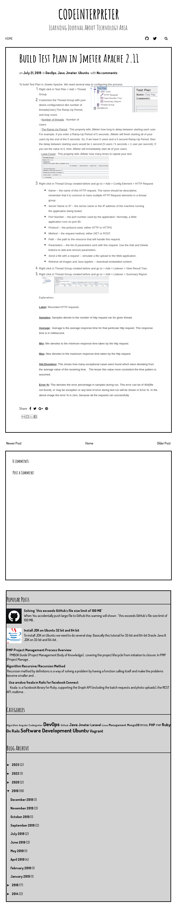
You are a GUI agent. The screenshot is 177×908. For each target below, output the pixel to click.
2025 (16, 765)
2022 (16, 773)
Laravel (95, 725)
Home (9, 38)
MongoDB (133, 725)
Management (117, 725)
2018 (15, 885)
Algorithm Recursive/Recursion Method (36, 666)
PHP (152, 725)
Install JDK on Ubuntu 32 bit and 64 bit (51, 630)
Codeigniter (35, 725)
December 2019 (22, 800)
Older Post (164, 443)
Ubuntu (83, 73)
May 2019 (17, 851)
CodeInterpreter (88, 14)
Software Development (46, 730)
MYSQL (144, 725)
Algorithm (12, 725)
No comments (107, 73)
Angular (23, 725)
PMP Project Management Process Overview (39, 650)
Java (61, 73)
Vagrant (96, 730)
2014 (15, 894)
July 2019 (17, 834)
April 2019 (17, 859)
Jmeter (71, 73)
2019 (15, 791)
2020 (16, 782)
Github (64, 725)
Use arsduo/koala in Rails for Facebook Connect (43, 682)
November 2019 (22, 808)
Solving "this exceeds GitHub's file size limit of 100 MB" (63, 611)
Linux (105, 725)
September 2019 (22, 825)
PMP (158, 725)
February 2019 (21, 868)
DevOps (51, 73)
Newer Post (14, 443)
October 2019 (20, 817)
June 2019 (18, 842)
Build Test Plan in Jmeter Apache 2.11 (79, 58)
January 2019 (20, 876)
